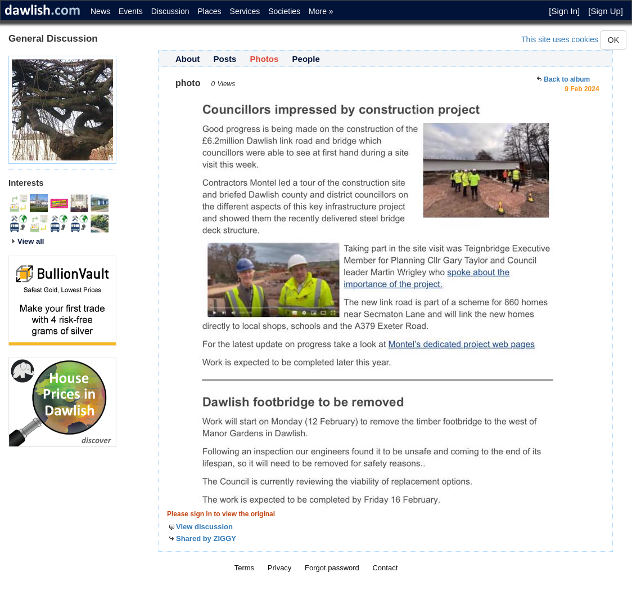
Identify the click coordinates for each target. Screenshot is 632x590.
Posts (225, 59)
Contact (385, 568)
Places (210, 11)
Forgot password (332, 568)
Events (131, 11)
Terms (244, 568)
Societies (284, 11)
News (100, 11)
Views (226, 84)
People (306, 59)
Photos (264, 59)
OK (613, 39)
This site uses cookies (559, 39)
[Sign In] (564, 11)
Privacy (280, 568)
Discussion (170, 11)
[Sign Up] (605, 11)
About (187, 59)
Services (245, 11)
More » (321, 11)
